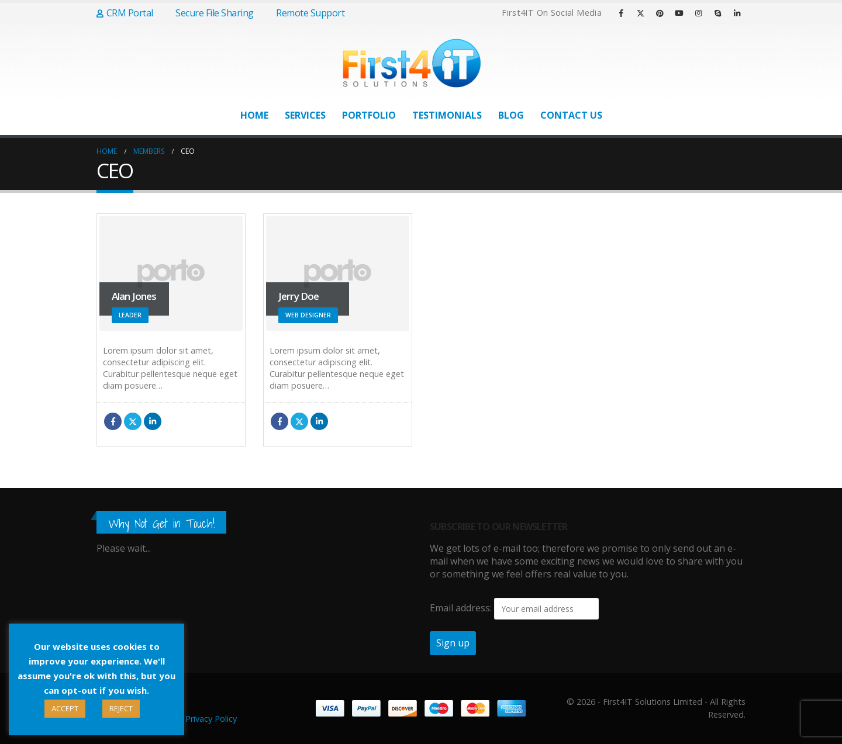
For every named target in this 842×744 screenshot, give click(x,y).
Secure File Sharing (209, 12)
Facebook (113, 421)
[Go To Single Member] (171, 273)
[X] (640, 13)
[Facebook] (621, 13)
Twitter (133, 421)
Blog (511, 115)
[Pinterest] (659, 13)
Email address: (461, 607)
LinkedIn (152, 421)
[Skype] (717, 13)
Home (254, 115)
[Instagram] (698, 13)
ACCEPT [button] (64, 708)
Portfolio (369, 115)
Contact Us (571, 115)
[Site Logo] (412, 63)
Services (305, 115)
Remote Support (305, 12)
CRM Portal (124, 12)
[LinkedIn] (737, 13)
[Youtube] (679, 13)
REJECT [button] (121, 708)
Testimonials (447, 115)
